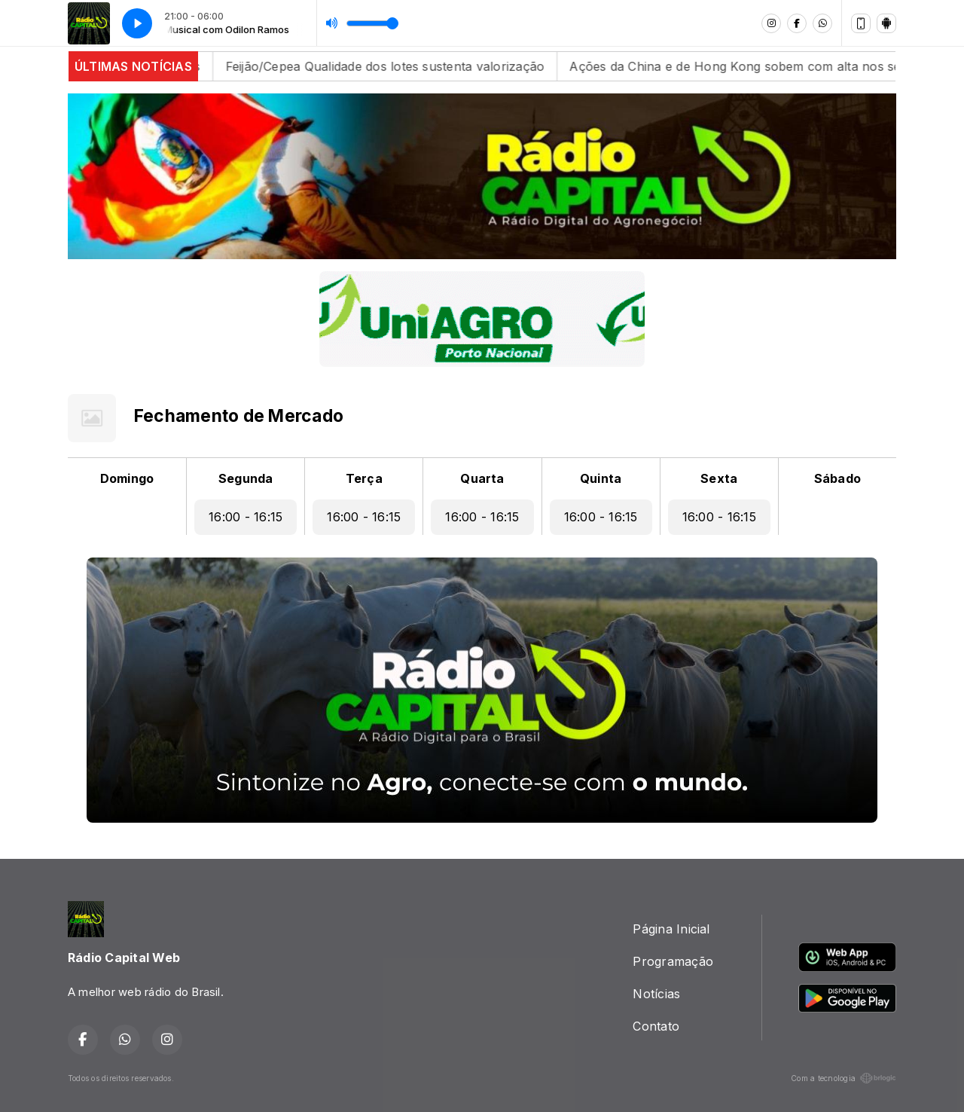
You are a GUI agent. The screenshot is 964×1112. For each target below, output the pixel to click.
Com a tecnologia (843, 1078)
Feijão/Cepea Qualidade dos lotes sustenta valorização (405, 66)
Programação (673, 961)
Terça (364, 478)
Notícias (656, 993)
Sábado (837, 478)
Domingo (127, 478)
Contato (656, 1026)
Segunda (245, 478)
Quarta (482, 478)
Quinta (600, 478)
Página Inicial (671, 928)
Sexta (718, 478)
